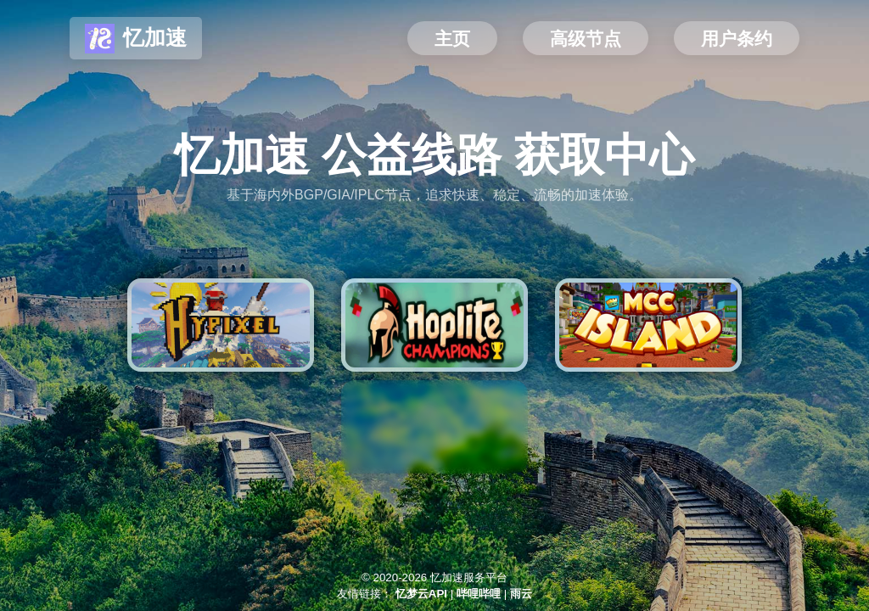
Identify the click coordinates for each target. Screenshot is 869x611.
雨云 (521, 593)
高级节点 (585, 39)
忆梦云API (421, 593)
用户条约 (736, 39)
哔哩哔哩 (479, 593)
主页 (452, 39)
